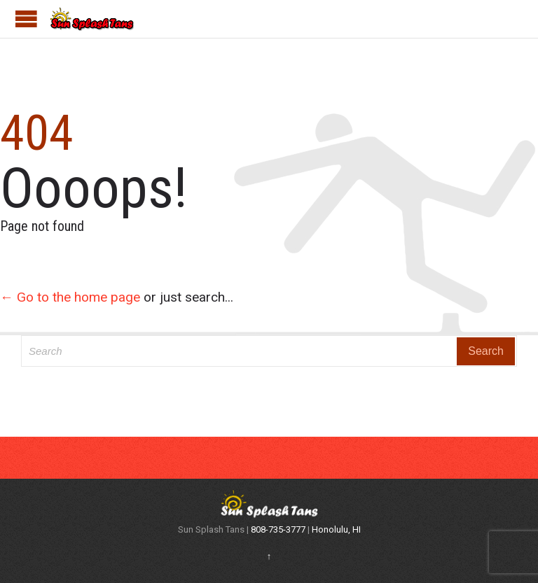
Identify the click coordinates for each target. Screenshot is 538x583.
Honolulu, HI (336, 529)
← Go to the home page (70, 297)
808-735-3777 (279, 529)
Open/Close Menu (26, 18)
